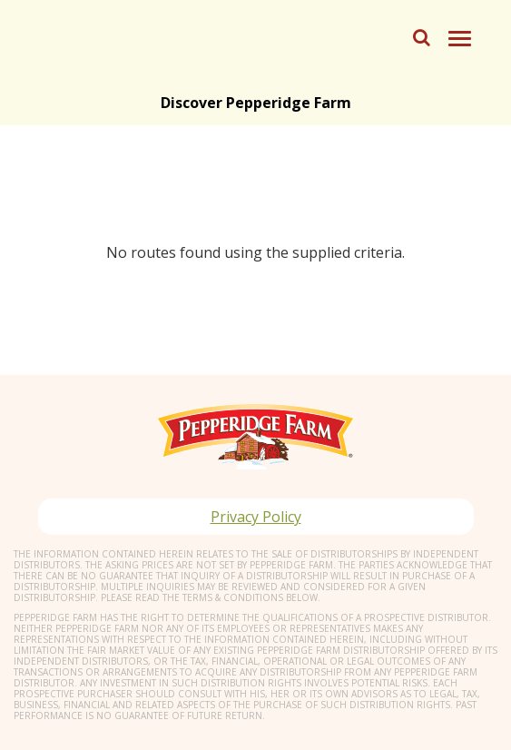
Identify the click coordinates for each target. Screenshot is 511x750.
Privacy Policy (256, 517)
